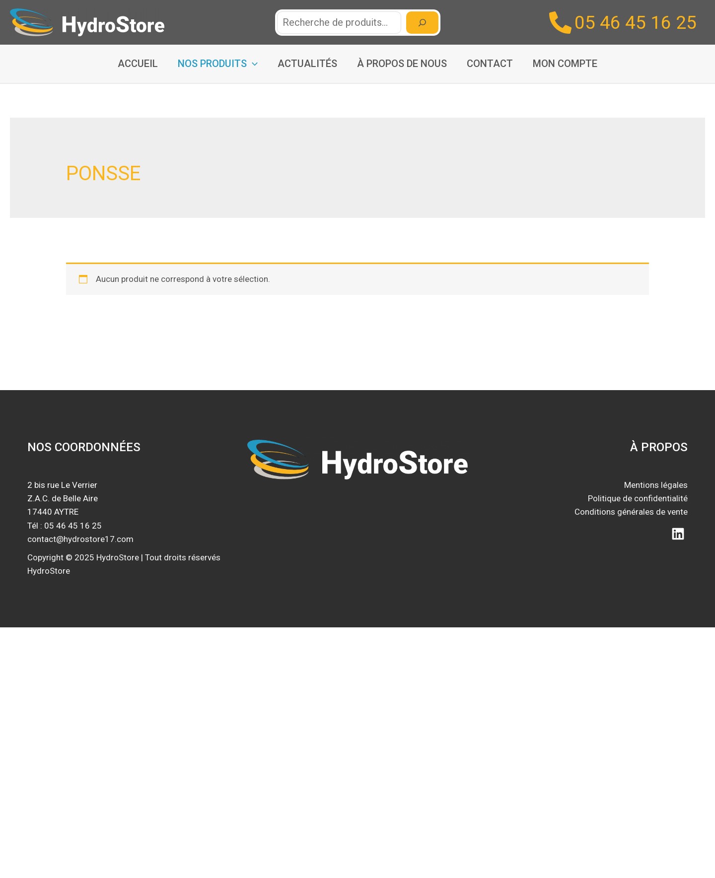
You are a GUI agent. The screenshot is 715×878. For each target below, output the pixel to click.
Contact (490, 63)
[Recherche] (422, 22)
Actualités (307, 63)
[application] (252, 64)
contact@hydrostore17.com (80, 539)
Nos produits (218, 64)
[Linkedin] (678, 533)
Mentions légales (656, 485)
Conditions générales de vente (631, 512)
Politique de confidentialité (638, 498)
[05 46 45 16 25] (623, 22)
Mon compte (565, 63)
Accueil (138, 63)
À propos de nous (402, 63)
